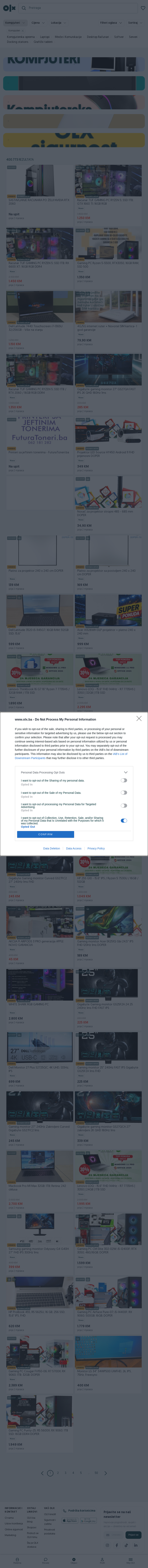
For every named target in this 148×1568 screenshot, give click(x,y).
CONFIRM (45, 834)
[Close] (140, 720)
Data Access (73, 848)
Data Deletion (51, 848)
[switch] (124, 780)
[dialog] (74, 784)
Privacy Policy (96, 848)
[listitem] (74, 772)
